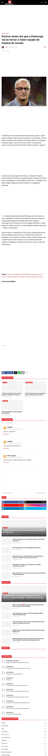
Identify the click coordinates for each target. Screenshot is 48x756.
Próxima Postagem (40, 493)
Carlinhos (24, 740)
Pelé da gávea (11, 455)
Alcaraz (24, 723)
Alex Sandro (24, 726)
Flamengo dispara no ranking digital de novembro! (12, 412)
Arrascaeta (24, 731)
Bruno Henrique (24, 737)
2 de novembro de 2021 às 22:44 (14, 429)
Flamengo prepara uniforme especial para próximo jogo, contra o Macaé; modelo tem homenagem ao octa (28, 639)
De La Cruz (24, 746)
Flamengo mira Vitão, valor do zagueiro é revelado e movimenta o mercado (26, 565)
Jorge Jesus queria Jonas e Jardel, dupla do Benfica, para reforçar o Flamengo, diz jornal (28, 622)
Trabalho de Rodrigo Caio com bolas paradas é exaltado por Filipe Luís (12, 394)
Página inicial (5, 33)
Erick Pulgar (24, 749)
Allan (24, 729)
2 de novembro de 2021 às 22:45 (14, 443)
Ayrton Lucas (24, 734)
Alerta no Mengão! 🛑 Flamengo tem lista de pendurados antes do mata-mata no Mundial (28, 605)
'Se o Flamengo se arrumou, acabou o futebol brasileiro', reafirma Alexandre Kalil (28, 613)
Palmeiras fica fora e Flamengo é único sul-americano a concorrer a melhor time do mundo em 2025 (27, 556)
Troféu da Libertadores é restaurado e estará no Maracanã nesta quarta (35, 394)
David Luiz (24, 743)
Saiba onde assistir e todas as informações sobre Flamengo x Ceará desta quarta (29, 573)
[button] (2, 2)
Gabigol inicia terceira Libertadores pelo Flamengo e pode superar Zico (28, 630)
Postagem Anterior (7, 493)
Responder (6, 434)
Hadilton (10, 427)
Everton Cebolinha (24, 752)
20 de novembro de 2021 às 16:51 (15, 457)
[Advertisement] (24, 18)
